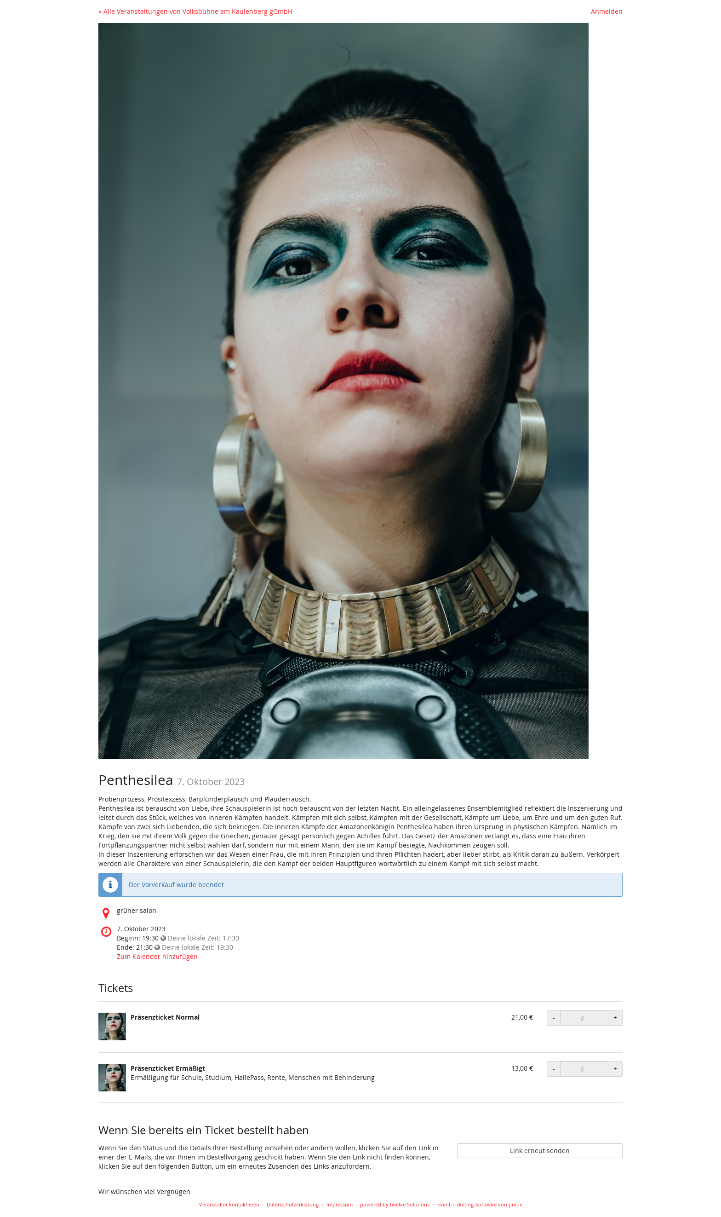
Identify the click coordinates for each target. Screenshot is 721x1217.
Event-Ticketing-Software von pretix (479, 1204)
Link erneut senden (540, 1150)
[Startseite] (343, 391)
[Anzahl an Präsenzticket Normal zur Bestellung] (584, 1018)
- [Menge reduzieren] (554, 1017)
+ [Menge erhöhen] (615, 1017)
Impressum (339, 1204)
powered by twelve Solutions (394, 1204)
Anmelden (607, 11)
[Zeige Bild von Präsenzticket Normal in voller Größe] (112, 1026)
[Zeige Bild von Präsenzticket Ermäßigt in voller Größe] (112, 1077)
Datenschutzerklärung (293, 1204)
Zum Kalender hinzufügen (157, 956)
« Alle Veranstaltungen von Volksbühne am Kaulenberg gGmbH (195, 11)
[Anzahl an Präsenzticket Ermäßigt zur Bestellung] (584, 1069)
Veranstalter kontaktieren (229, 1204)
